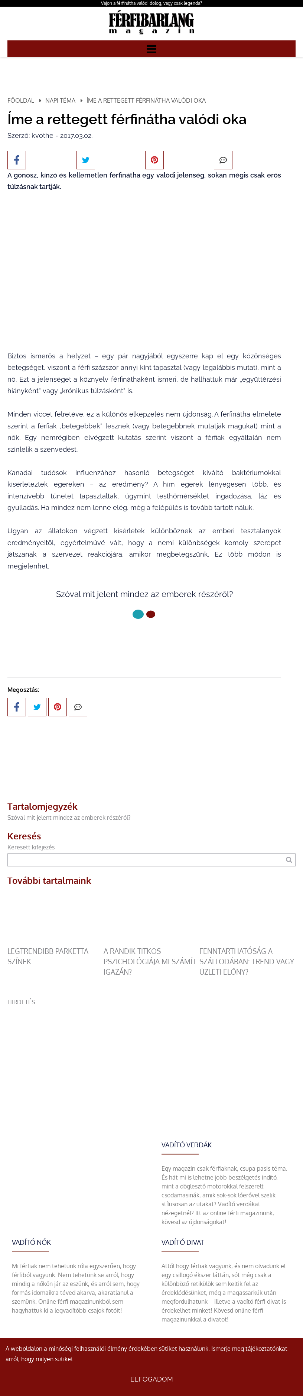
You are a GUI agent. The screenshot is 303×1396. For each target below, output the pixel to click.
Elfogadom (151, 1379)
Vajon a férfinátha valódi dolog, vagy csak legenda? (151, 3)
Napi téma (60, 100)
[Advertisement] (151, 1058)
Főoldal (20, 100)
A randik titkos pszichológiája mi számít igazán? (150, 961)
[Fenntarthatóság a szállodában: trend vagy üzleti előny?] (247, 941)
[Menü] (151, 49)
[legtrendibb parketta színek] (55, 941)
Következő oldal (144, 639)
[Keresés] (288, 860)
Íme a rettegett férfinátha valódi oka (146, 100)
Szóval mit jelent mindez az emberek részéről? (69, 817)
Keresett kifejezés (31, 847)
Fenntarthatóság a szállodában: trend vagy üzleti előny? (246, 961)
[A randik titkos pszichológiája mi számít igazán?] (151, 941)
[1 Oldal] (150, 614)
